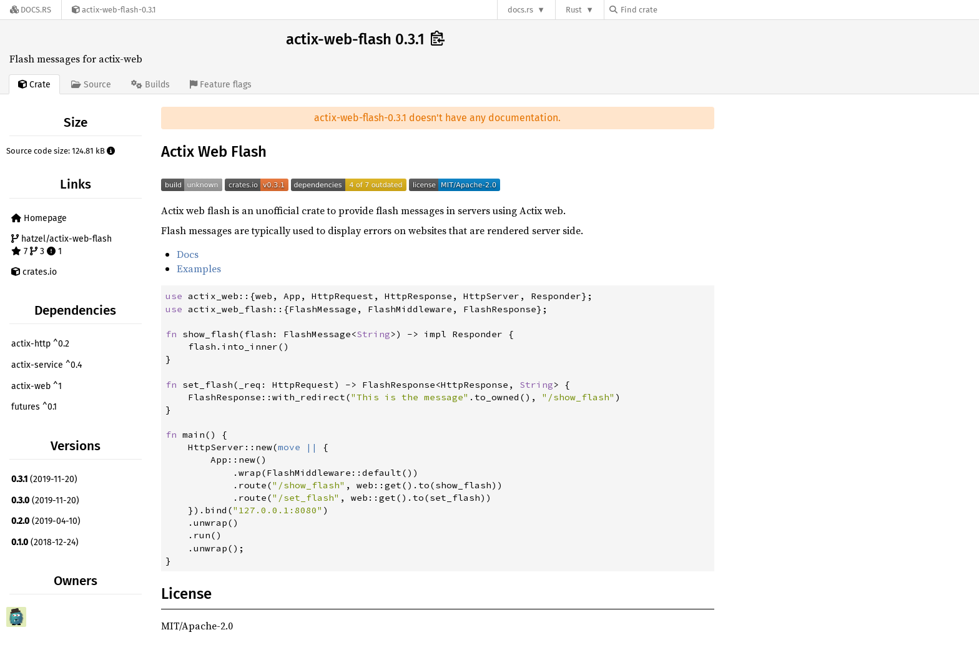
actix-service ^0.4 (46, 365)
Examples (199, 268)
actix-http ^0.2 (40, 343)
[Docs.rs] (30, 9)
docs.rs (520, 9)
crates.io (34, 272)
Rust (574, 9)
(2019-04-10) (46, 521)
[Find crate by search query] (671, 9)
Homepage (39, 218)
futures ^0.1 (34, 407)
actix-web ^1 (36, 386)
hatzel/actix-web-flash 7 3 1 (61, 245)
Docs (188, 254)
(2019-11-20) (44, 479)
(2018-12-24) (45, 542)
